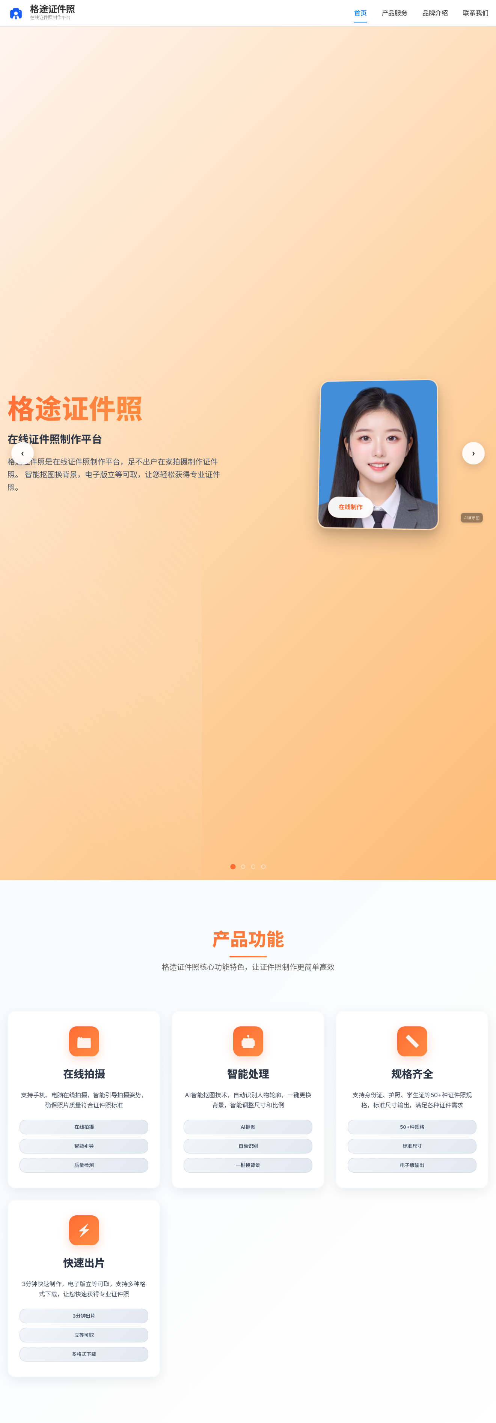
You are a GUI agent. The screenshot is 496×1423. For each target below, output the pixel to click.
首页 (370, 12)
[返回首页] (41, 13)
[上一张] (22, 453)
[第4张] (263, 866)
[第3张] (253, 866)
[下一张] (473, 453)
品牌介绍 (439, 12)
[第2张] (243, 866)
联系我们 (477, 12)
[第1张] (232, 866)
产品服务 (402, 12)
